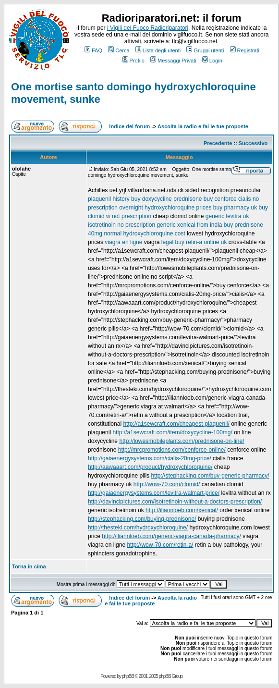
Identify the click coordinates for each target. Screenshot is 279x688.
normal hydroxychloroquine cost (144, 233)
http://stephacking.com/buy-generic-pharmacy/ (210, 475)
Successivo (253, 143)
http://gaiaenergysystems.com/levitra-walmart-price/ (153, 493)
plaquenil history (109, 199)
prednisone (187, 199)
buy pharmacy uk (235, 207)
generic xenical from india (189, 224)
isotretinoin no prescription (121, 224)
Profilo (133, 60)
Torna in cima (29, 566)
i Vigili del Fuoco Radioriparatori (147, 28)
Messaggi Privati (173, 60)
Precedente (218, 143)
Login (212, 60)
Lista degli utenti (158, 50)
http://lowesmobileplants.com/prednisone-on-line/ (181, 441)
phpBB (128, 676)
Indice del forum (129, 126)
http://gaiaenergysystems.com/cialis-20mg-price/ (149, 458)
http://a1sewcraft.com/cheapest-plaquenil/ (176, 423)
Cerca (118, 50)
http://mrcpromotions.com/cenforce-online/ (172, 449)
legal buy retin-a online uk (194, 242)
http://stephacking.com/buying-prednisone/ (142, 519)
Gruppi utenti (205, 50)
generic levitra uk (227, 216)
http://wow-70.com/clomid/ (166, 484)
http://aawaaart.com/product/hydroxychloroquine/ (150, 467)
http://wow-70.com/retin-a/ (160, 544)
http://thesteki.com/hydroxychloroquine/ (138, 527)
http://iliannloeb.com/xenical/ (182, 510)
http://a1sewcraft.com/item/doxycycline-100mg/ (172, 432)
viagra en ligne (123, 242)
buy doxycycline (151, 199)
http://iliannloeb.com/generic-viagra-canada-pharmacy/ (171, 536)
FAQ (93, 50)
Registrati (244, 50)
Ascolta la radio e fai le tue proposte (203, 126)
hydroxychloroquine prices (178, 207)
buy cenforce (220, 199)
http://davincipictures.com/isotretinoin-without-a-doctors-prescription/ (175, 501)
